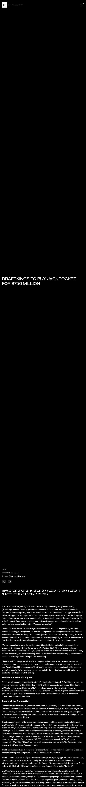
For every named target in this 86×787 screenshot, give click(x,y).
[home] (12, 5)
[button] (82, 5)
